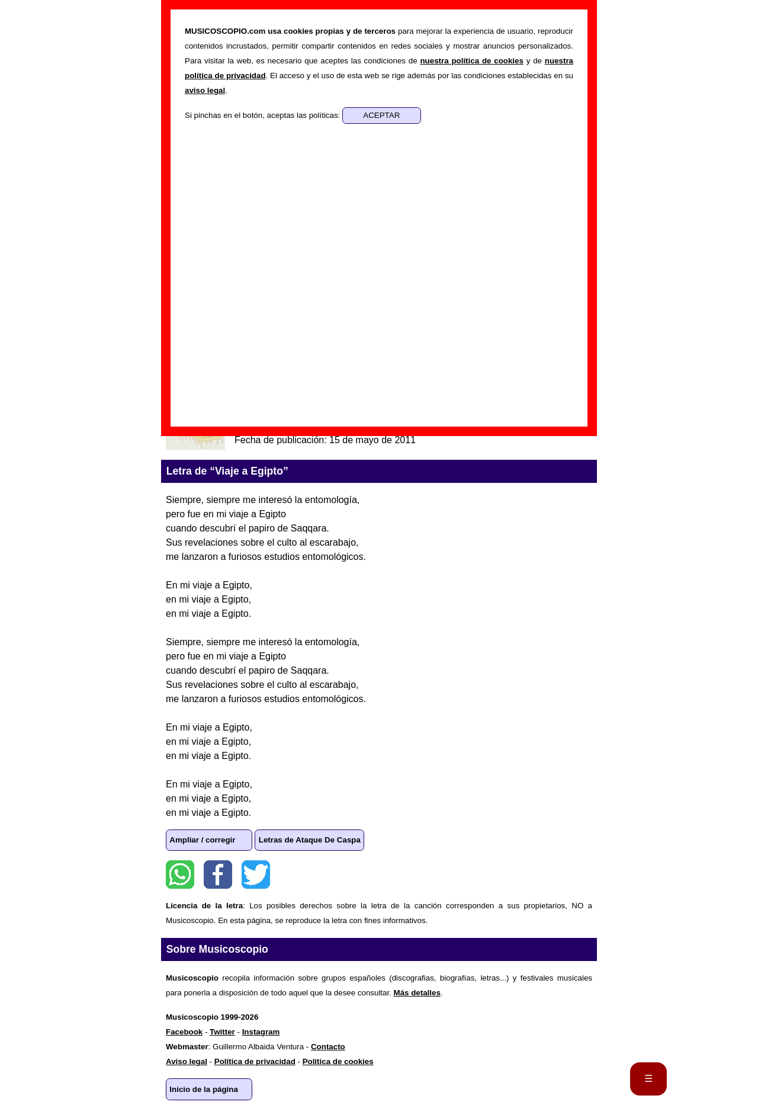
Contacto (328, 1046)
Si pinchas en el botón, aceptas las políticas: (263, 115)
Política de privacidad (255, 1061)
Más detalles (417, 992)
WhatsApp (180, 874)
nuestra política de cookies (471, 60)
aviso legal (205, 90)
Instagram (261, 1031)
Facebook (218, 874)
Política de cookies (338, 1061)
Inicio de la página (203, 1089)
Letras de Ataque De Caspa (310, 839)
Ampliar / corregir (202, 839)
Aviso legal (186, 1061)
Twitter (256, 874)
